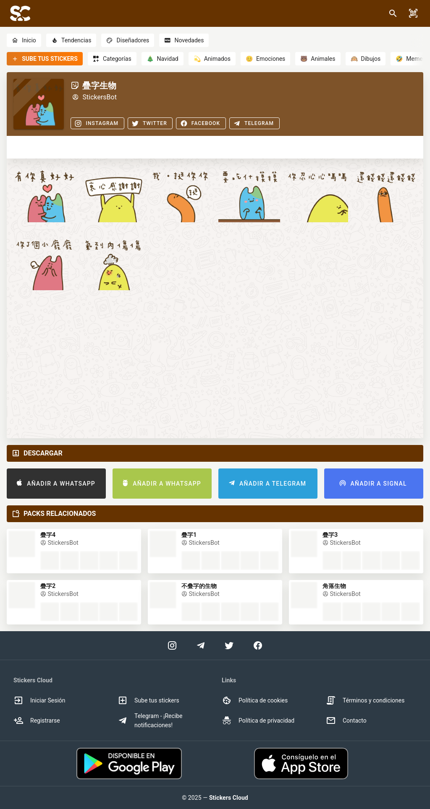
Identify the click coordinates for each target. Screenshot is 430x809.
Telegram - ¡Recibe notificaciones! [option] (150, 720)
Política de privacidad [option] (258, 720)
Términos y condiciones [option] (365, 700)
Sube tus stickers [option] (148, 700)
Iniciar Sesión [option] (39, 700)
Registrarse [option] (36, 720)
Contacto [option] (346, 720)
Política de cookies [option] (255, 700)
